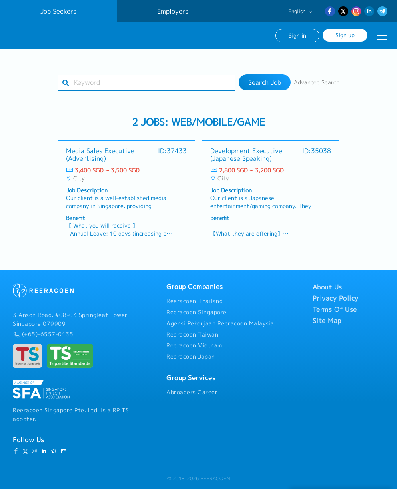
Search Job (264, 82)
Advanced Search (316, 82)
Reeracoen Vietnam (194, 345)
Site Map (327, 321)
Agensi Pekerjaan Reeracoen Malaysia (220, 323)
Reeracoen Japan (190, 357)
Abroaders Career (191, 392)
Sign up (345, 35)
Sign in (297, 35)
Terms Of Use (335, 309)
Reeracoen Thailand (194, 301)
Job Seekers (58, 11)
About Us (327, 287)
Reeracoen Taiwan (192, 335)
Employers (172, 11)
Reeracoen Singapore (196, 312)
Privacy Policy (336, 298)
